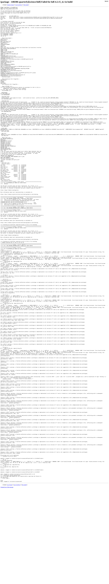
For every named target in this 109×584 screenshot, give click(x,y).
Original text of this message (7, 581)
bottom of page (10, 4)
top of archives (18, 4)
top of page (9, 579)
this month (26, 4)
